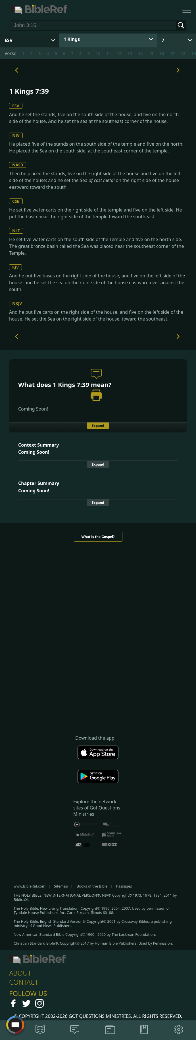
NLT (16, 230)
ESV (15, 105)
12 (119, 53)
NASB (17, 165)
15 (151, 53)
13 (129, 53)
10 (97, 53)
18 (182, 53)
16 (161, 53)
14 (140, 53)
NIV (16, 135)
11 (108, 53)
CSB (16, 201)
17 (172, 53)
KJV (15, 267)
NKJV (17, 303)
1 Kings (72, 39)
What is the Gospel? (97, 536)
